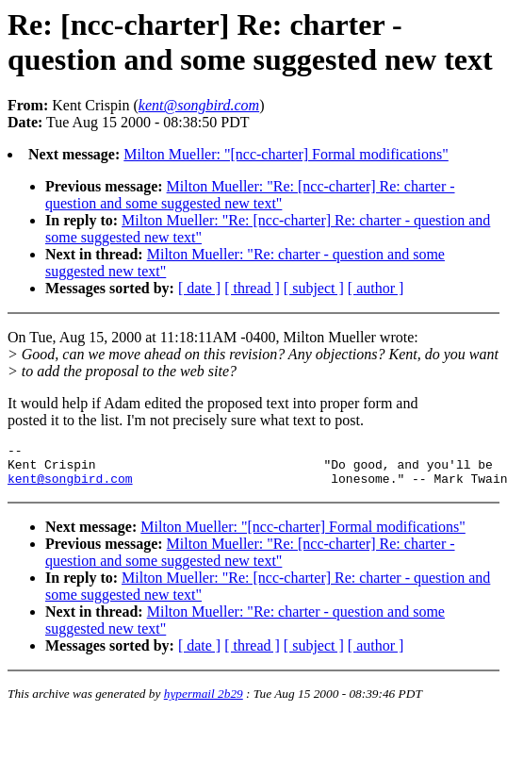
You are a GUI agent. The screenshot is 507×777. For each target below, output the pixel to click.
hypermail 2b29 (203, 702)
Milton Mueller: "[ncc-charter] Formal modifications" (286, 154)
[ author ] (376, 288)
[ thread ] (252, 288)
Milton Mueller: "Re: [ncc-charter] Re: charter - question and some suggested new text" (250, 194)
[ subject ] (314, 288)
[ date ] (199, 288)
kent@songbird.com (70, 486)
